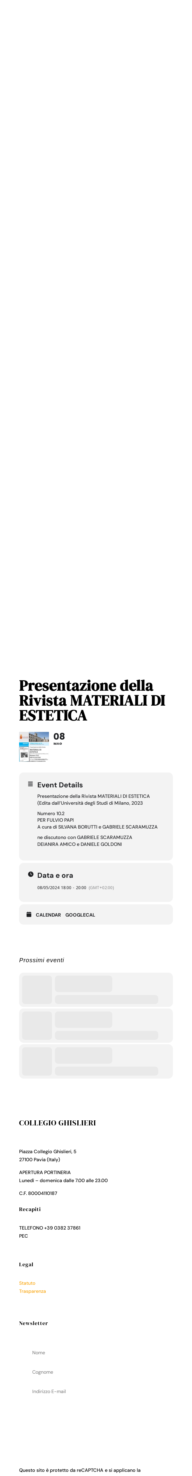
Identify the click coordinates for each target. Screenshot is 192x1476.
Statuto (27, 1283)
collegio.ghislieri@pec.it (55, 1236)
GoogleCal (80, 915)
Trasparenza (32, 1291)
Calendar (48, 915)
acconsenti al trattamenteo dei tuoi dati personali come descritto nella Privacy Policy (96, 1422)
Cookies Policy (35, 1307)
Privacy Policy (34, 1299)
